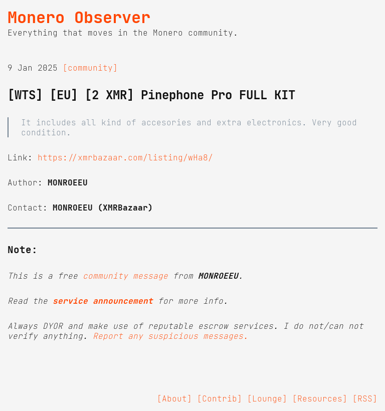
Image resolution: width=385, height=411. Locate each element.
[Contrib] (219, 398)
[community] (90, 68)
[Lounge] (267, 398)
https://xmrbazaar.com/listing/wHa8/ (125, 157)
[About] (174, 398)
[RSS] (364, 398)
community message (125, 276)
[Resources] (319, 398)
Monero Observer (79, 18)
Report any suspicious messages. (170, 336)
